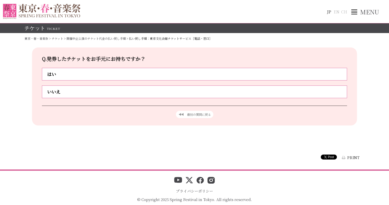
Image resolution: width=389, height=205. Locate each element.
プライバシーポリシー (194, 191)
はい (51, 74)
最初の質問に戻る (199, 114)
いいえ (54, 91)
